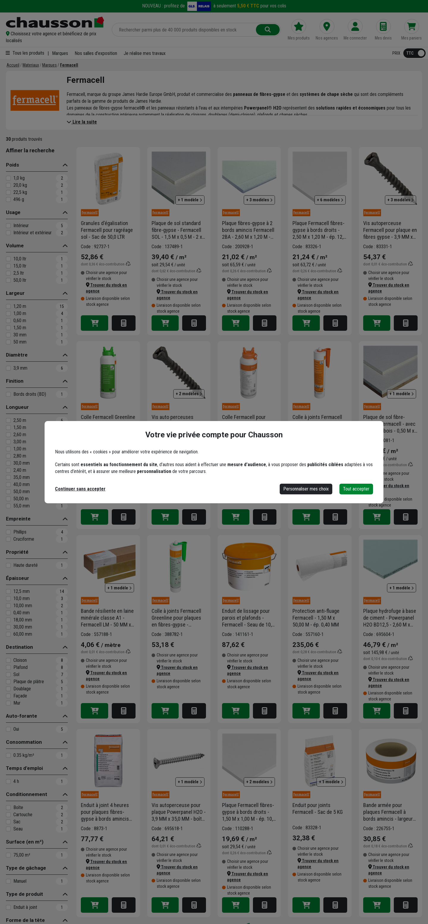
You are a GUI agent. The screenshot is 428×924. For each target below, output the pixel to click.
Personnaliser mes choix (306, 489)
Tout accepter (356, 489)
